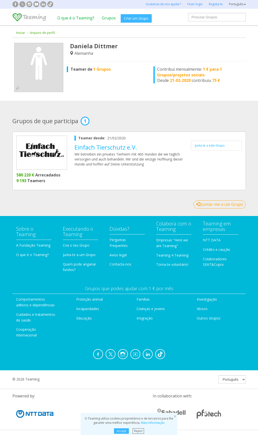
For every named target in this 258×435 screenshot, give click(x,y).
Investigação (207, 299)
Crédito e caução (216, 249)
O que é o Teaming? (75, 18)
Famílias (143, 299)
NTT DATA (212, 240)
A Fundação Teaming (33, 245)
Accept (121, 431)
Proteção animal (89, 299)
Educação (84, 318)
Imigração (145, 318)
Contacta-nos (120, 264)
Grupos (109, 18)
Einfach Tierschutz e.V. (105, 147)
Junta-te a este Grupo (210, 145)
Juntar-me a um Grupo (219, 204)
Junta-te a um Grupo (79, 254)
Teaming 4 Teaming (172, 255)
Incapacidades (87, 308)
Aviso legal (118, 255)
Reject (138, 431)
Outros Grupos (209, 318)
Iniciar (20, 32)
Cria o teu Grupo (76, 245)
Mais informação (153, 423)
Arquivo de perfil (42, 32)
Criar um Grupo (136, 18)
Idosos (202, 308)
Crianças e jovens (151, 308)
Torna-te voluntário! (172, 264)
